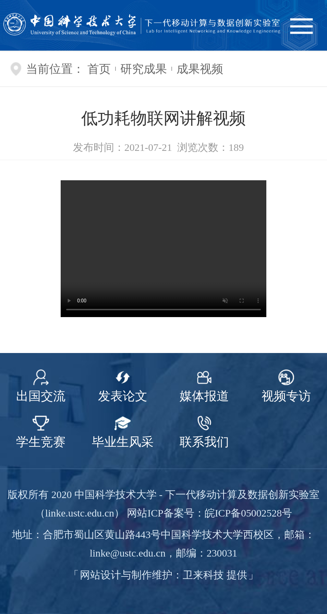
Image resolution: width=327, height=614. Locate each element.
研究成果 (143, 68)
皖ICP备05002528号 (248, 513)
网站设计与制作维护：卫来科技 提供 (163, 574)
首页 (99, 68)
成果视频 (200, 68)
